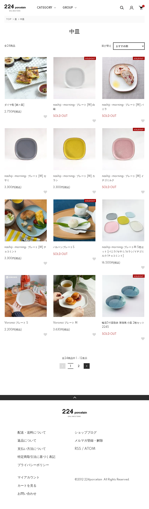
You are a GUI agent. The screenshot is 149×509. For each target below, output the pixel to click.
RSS (78, 449)
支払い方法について (32, 449)
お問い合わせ (27, 494)
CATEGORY (44, 7)
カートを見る (27, 486)
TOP (8, 19)
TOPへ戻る (74, 397)
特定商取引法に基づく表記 (36, 457)
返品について (27, 440)
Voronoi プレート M (65, 322)
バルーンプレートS (63, 247)
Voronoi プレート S (16, 322)
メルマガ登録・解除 (89, 440)
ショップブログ (86, 432)
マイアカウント (29, 477)
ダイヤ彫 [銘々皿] (14, 105)
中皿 (22, 19)
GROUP (68, 7)
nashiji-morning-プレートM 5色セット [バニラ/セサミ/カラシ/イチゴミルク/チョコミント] (123, 251)
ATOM (89, 449)
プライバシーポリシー (33, 465)
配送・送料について (32, 432)
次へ (87, 366)
